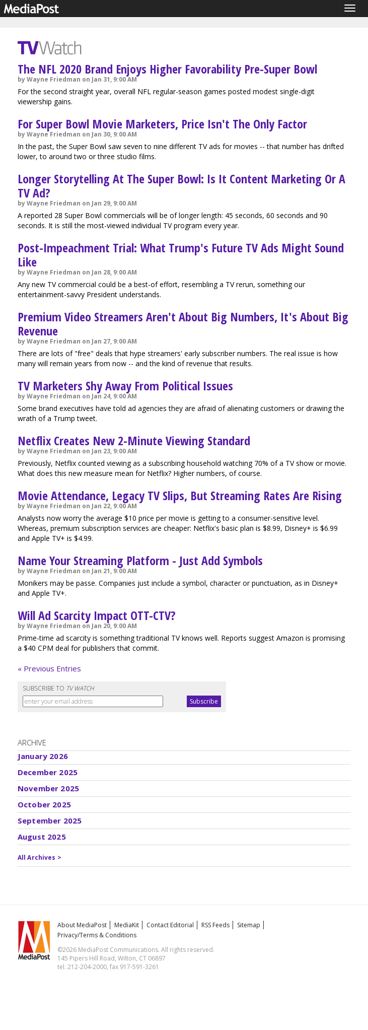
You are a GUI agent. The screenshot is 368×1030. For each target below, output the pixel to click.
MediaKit (126, 925)
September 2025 (50, 820)
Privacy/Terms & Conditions (96, 935)
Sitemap (248, 925)
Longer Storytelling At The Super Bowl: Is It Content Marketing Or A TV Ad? (181, 185)
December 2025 (48, 772)
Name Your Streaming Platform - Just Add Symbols (140, 560)
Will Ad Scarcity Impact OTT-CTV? (97, 615)
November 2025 (48, 788)
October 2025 (44, 804)
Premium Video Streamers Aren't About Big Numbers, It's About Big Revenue (183, 323)
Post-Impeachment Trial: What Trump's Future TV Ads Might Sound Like (181, 254)
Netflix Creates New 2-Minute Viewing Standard (134, 440)
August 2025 (42, 837)
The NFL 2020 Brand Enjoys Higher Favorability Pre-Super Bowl (167, 68)
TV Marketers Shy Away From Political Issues (125, 385)
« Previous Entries (49, 668)
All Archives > (39, 857)
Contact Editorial (170, 925)
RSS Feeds (215, 925)
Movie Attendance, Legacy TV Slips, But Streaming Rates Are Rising (180, 495)
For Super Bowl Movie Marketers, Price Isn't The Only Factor (162, 123)
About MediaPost (82, 925)
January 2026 (43, 756)
